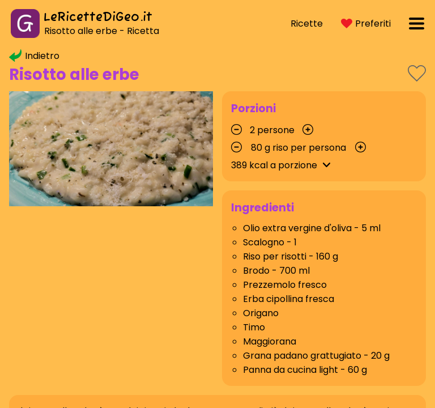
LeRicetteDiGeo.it (98, 18)
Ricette (307, 23)
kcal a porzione (282, 165)
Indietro (34, 55)
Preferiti (366, 23)
